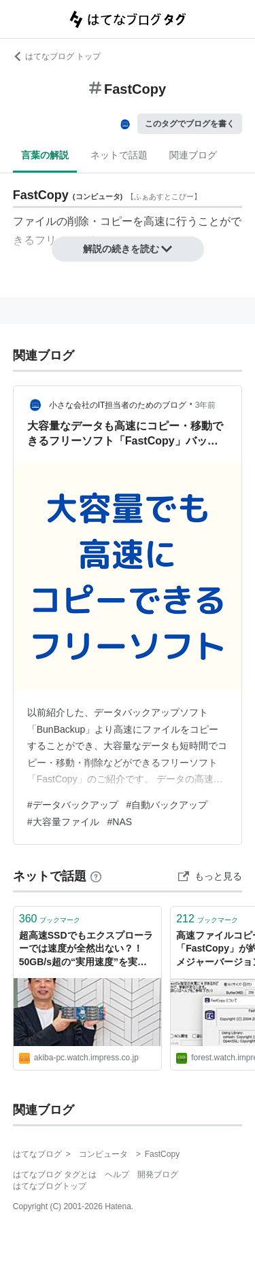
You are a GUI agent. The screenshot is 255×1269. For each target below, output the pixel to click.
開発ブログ (157, 1174)
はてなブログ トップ (57, 56)
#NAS (120, 821)
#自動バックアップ (167, 804)
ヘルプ (117, 1174)
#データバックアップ (72, 804)
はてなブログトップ (49, 1186)
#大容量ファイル (63, 821)
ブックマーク (50, 918)
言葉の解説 (45, 155)
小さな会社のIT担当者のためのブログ (118, 405)
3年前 (205, 405)
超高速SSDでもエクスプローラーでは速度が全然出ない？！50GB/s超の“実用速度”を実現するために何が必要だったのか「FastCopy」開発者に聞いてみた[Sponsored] (86, 950)
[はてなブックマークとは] (95, 876)
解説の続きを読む (128, 248)
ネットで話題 (119, 155)
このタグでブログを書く (190, 123)
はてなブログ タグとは (55, 1174)
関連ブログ (193, 155)
